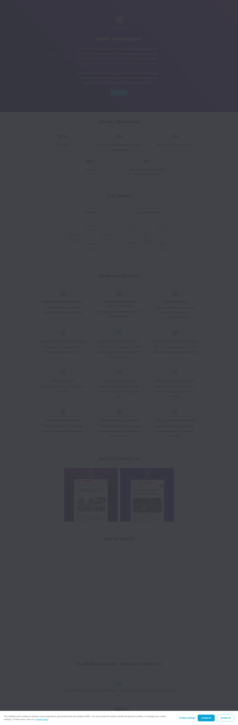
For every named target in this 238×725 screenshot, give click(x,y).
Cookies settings (187, 718)
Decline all (226, 718)
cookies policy (41, 719)
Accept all (206, 718)
